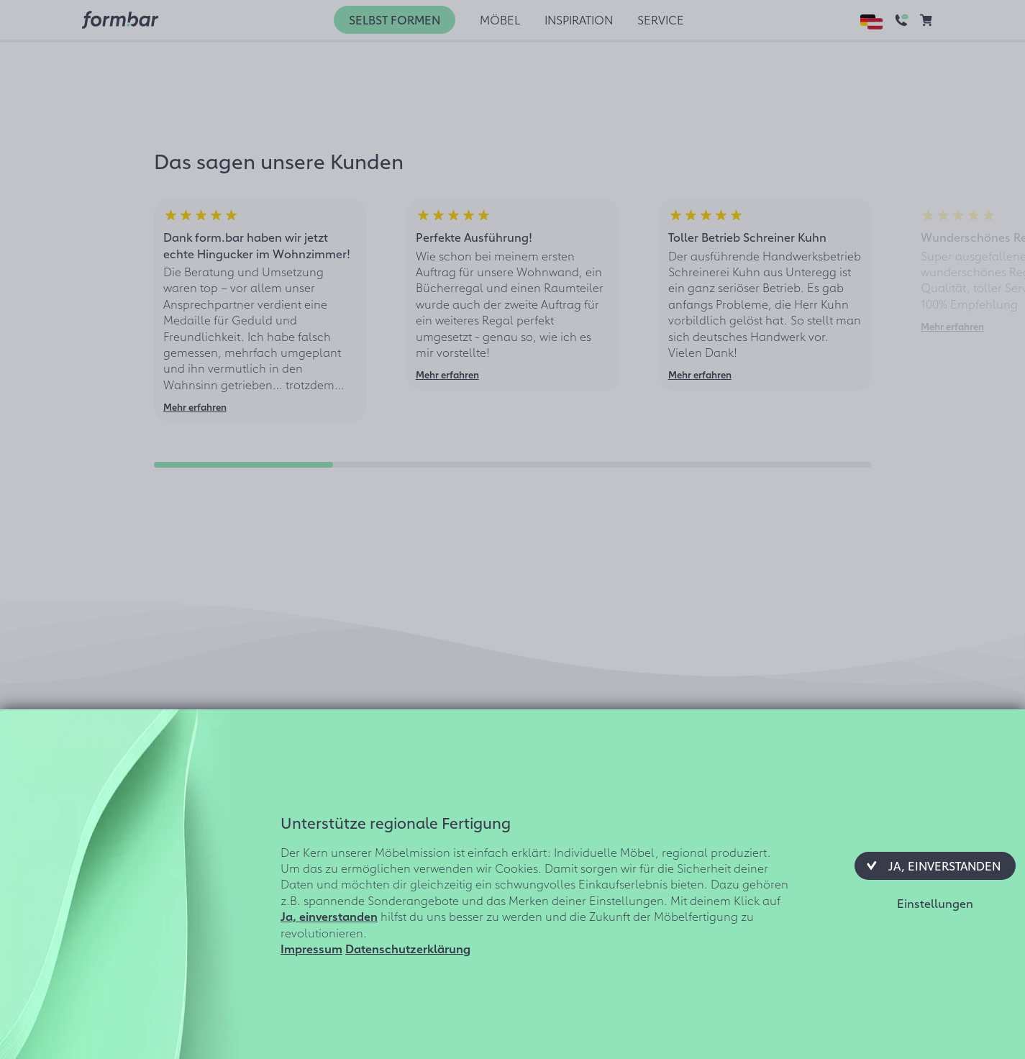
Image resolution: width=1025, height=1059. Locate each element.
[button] (935, 865)
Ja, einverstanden (329, 916)
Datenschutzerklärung (407, 948)
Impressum (311, 948)
